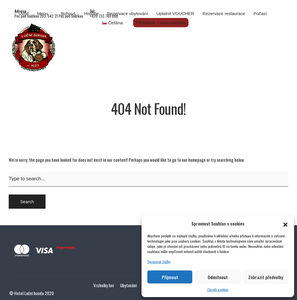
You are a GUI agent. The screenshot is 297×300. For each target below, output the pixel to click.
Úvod (24, 13)
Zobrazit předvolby (265, 277)
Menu (42, 13)
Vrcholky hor (103, 285)
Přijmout (170, 277)
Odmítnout (218, 277)
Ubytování (128, 285)
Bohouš (68, 13)
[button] (285, 223)
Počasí (260, 13)
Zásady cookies (218, 289)
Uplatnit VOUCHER (175, 13)
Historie (91, 13)
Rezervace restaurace (223, 13)
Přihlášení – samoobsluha (160, 22)
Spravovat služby (159, 261)
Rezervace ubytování (127, 13)
